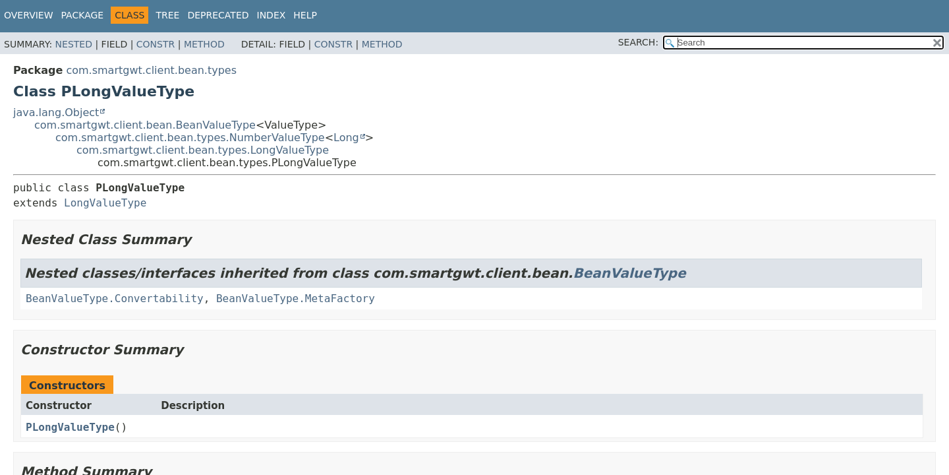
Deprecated (217, 15)
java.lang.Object (56, 112)
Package (82, 15)
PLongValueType (70, 427)
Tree (167, 15)
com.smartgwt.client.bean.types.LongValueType (202, 150)
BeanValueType (629, 273)
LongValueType (105, 203)
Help (305, 15)
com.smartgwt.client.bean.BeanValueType (145, 125)
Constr (155, 44)
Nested (73, 44)
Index (271, 15)
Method (204, 44)
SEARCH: (638, 42)
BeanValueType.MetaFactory (295, 298)
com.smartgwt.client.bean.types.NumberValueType (190, 137)
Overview (28, 15)
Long (346, 137)
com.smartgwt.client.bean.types (151, 70)
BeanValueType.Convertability (115, 298)
